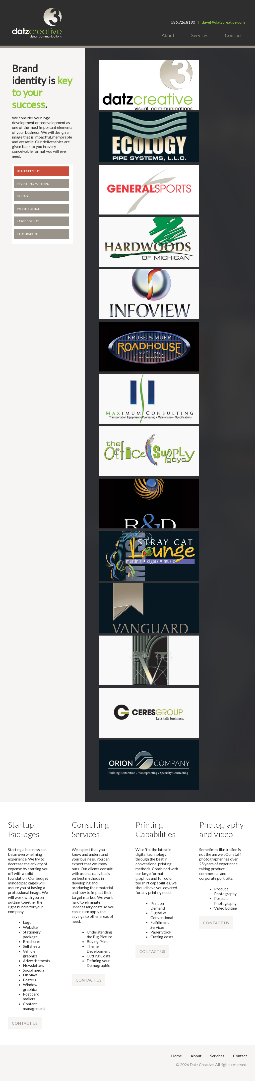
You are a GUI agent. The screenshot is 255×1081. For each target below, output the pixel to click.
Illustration (27, 234)
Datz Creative (37, 23)
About (168, 35)
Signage (23, 196)
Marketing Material (33, 183)
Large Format (28, 221)
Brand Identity (28, 171)
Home (176, 1055)
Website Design (28, 209)
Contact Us (25, 1023)
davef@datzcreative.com (223, 22)
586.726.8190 (183, 22)
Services (199, 35)
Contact (233, 35)
